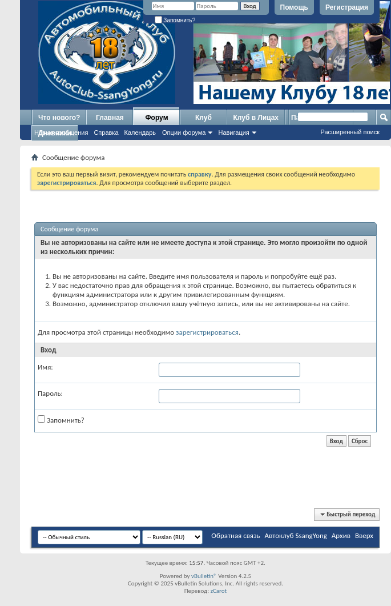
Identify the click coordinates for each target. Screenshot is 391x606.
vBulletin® (204, 576)
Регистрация (346, 7)
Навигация (233, 132)
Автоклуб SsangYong (296, 535)
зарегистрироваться (207, 332)
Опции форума (183, 132)
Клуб (203, 118)
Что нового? (59, 118)
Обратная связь (235, 535)
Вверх (364, 535)
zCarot (219, 591)
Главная (110, 118)
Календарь (140, 132)
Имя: (45, 367)
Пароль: (50, 393)
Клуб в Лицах (256, 118)
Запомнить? (175, 20)
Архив (341, 535)
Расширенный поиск (350, 132)
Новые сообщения (61, 132)
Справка (106, 132)
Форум (156, 118)
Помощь (294, 7)
